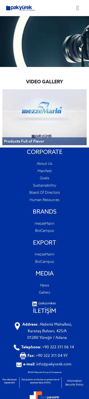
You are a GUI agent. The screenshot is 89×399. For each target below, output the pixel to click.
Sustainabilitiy (44, 185)
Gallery (44, 292)
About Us (44, 163)
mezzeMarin (44, 223)
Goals (44, 178)
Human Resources (44, 199)
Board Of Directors (44, 192)
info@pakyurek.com (47, 364)
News (44, 285)
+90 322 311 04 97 (48, 355)
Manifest (44, 171)
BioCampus (44, 230)
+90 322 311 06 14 (47, 347)
